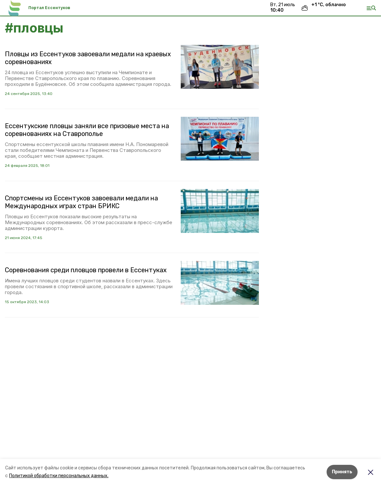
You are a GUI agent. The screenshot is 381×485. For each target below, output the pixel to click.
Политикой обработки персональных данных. (58, 475)
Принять (342, 472)
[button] (220, 67)
